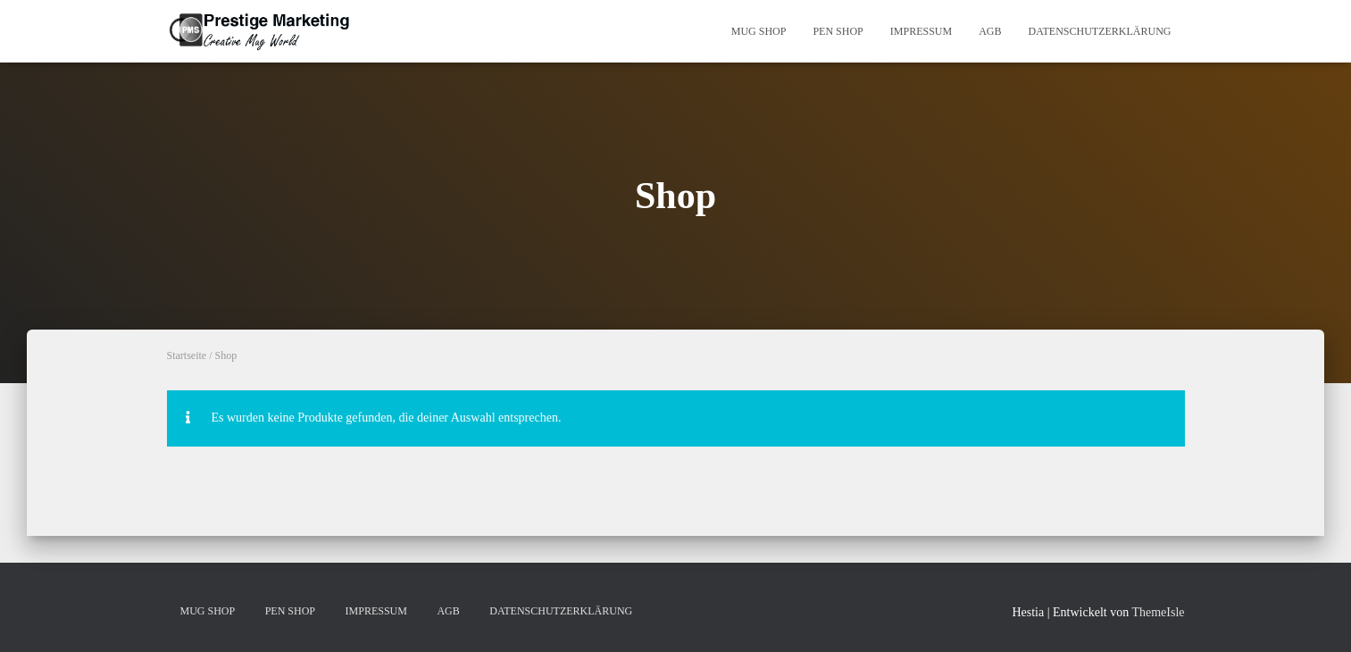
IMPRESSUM (921, 31)
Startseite (187, 355)
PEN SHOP (838, 31)
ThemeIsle (1157, 612)
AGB (990, 31)
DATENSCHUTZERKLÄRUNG (1100, 31)
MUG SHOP (759, 31)
